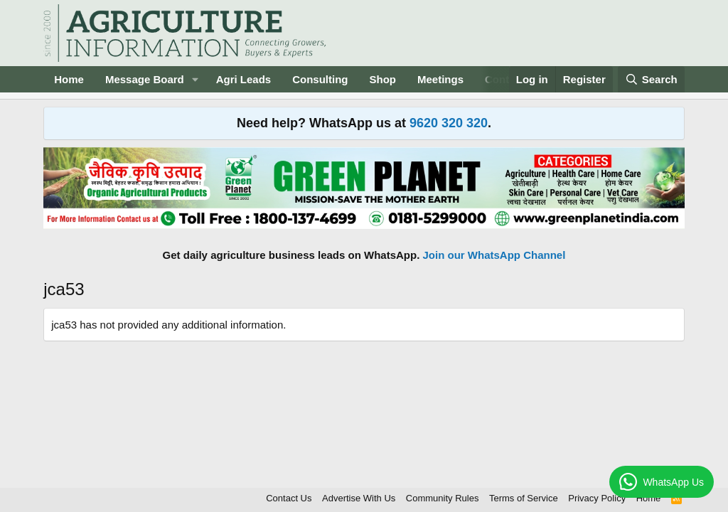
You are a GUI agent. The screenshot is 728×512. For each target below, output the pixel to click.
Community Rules (442, 498)
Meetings (440, 79)
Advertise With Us (358, 498)
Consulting (320, 79)
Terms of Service (523, 498)
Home (69, 79)
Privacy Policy (597, 498)
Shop (383, 79)
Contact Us (288, 498)
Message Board (144, 79)
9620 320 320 (449, 123)
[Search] (651, 79)
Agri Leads (244, 79)
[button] (195, 79)
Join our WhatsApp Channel (494, 255)
